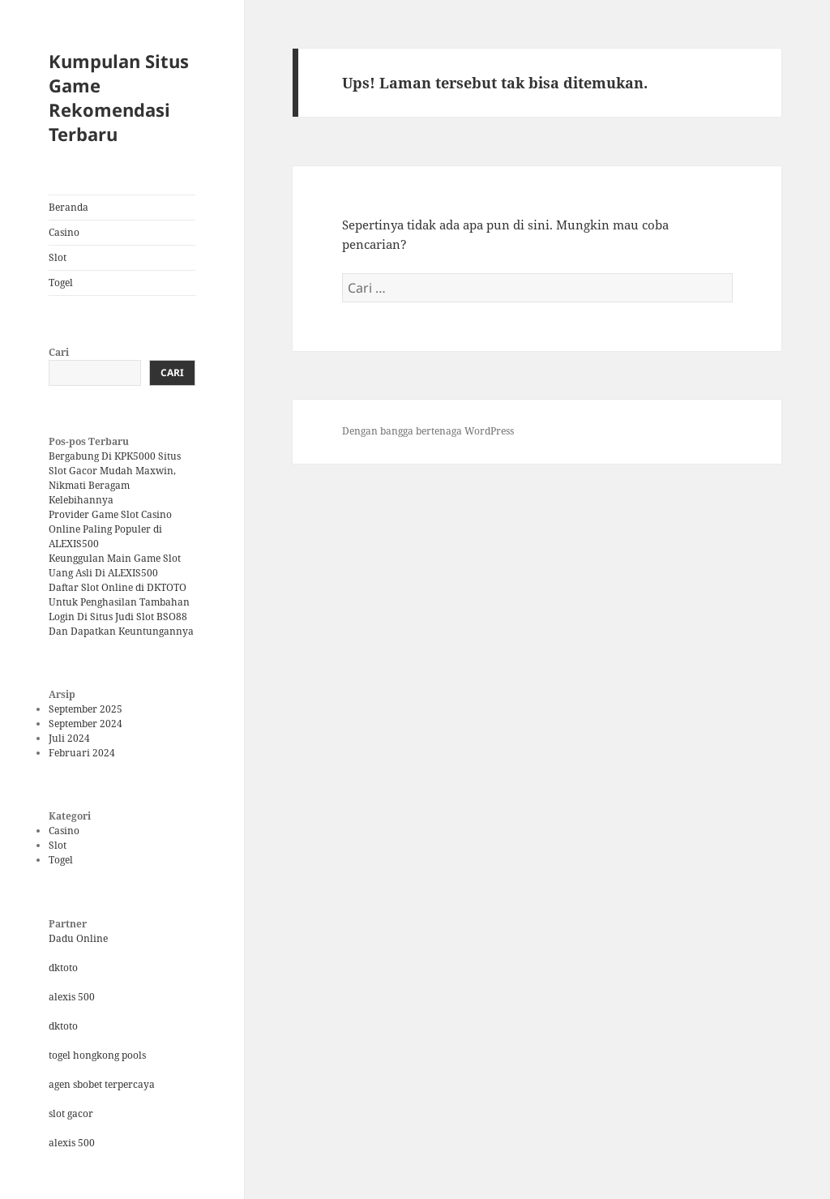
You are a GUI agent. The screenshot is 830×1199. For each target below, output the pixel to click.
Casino (64, 232)
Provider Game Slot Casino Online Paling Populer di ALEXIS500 (110, 528)
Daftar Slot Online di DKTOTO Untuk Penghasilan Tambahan (119, 594)
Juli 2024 (69, 738)
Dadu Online (78, 938)
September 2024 (85, 723)
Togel (61, 282)
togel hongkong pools (97, 1055)
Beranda (68, 207)
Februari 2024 (82, 753)
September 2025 (85, 709)
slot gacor (71, 1113)
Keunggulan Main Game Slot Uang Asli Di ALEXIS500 (115, 565)
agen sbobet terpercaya (102, 1084)
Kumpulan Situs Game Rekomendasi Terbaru (119, 97)
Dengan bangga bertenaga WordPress (428, 431)
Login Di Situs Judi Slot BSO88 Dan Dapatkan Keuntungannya (121, 624)
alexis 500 (72, 997)
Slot (57, 257)
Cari (59, 352)
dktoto (63, 967)
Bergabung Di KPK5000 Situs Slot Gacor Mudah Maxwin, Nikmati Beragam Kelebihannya (115, 478)
